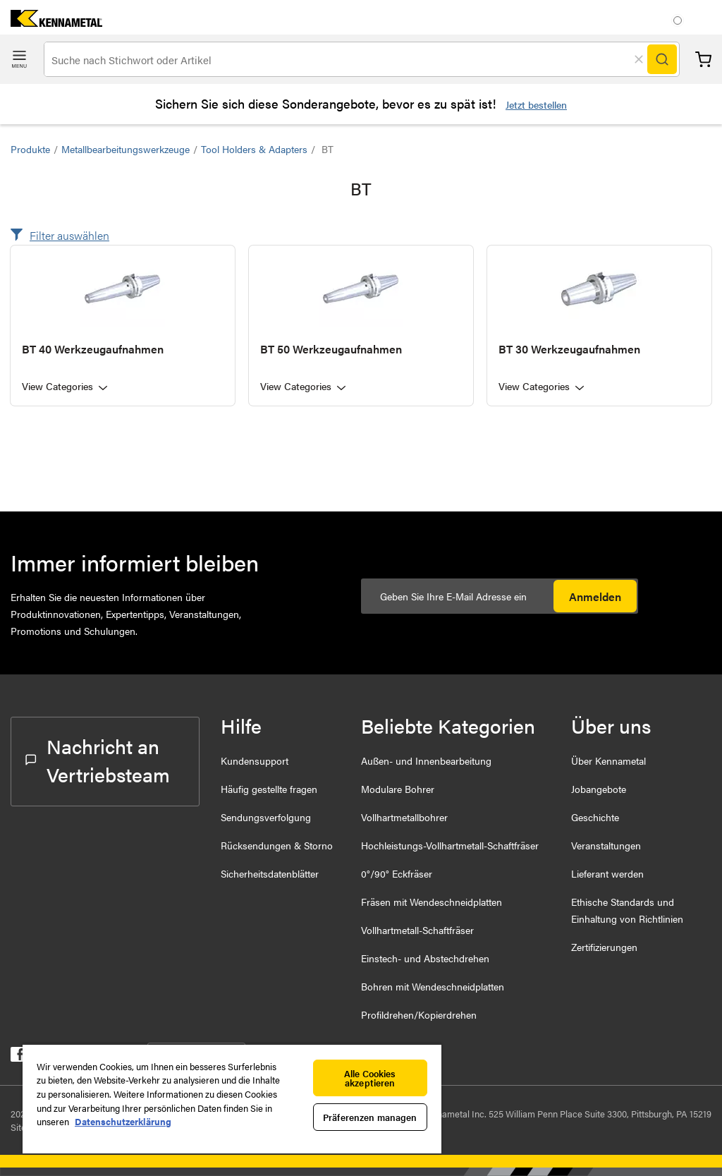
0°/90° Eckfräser (396, 873)
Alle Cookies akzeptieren (370, 1078)
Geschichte (595, 817)
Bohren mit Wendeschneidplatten (432, 986)
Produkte (30, 149)
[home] (51, 22)
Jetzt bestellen (536, 104)
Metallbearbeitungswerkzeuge (125, 149)
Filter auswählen (69, 235)
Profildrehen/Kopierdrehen (419, 1014)
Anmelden (595, 596)
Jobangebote (598, 789)
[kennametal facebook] (18, 1057)
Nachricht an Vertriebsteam (97, 760)
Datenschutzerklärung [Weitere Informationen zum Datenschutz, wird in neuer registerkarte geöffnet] (123, 1121)
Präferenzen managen (370, 1117)
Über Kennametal (608, 760)
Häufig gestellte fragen (269, 789)
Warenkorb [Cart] (703, 59)
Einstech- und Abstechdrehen (425, 958)
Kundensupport (254, 760)
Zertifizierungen (604, 947)
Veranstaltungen (606, 845)
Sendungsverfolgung (266, 817)
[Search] (662, 59)
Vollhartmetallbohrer (404, 817)
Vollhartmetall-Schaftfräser (417, 930)
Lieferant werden (607, 873)
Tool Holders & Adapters (254, 149)
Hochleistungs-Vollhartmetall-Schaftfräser (450, 845)
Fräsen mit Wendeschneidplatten (431, 902)
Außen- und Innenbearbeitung (426, 760)
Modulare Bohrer (397, 789)
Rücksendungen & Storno (277, 845)
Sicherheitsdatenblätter (270, 873)
